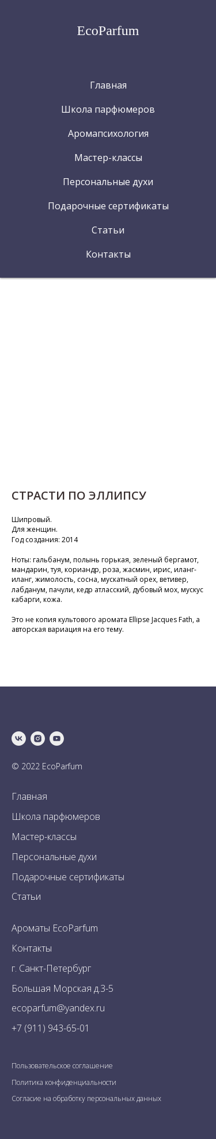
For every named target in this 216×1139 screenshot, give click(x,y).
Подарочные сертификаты (108, 206)
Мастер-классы (108, 157)
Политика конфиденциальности (64, 1082)
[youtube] (57, 738)
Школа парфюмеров (108, 109)
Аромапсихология (108, 133)
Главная (108, 85)
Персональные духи (108, 181)
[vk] (19, 738)
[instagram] (38, 738)
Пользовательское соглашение (62, 1066)
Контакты (108, 254)
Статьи (108, 230)
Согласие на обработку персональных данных (86, 1098)
